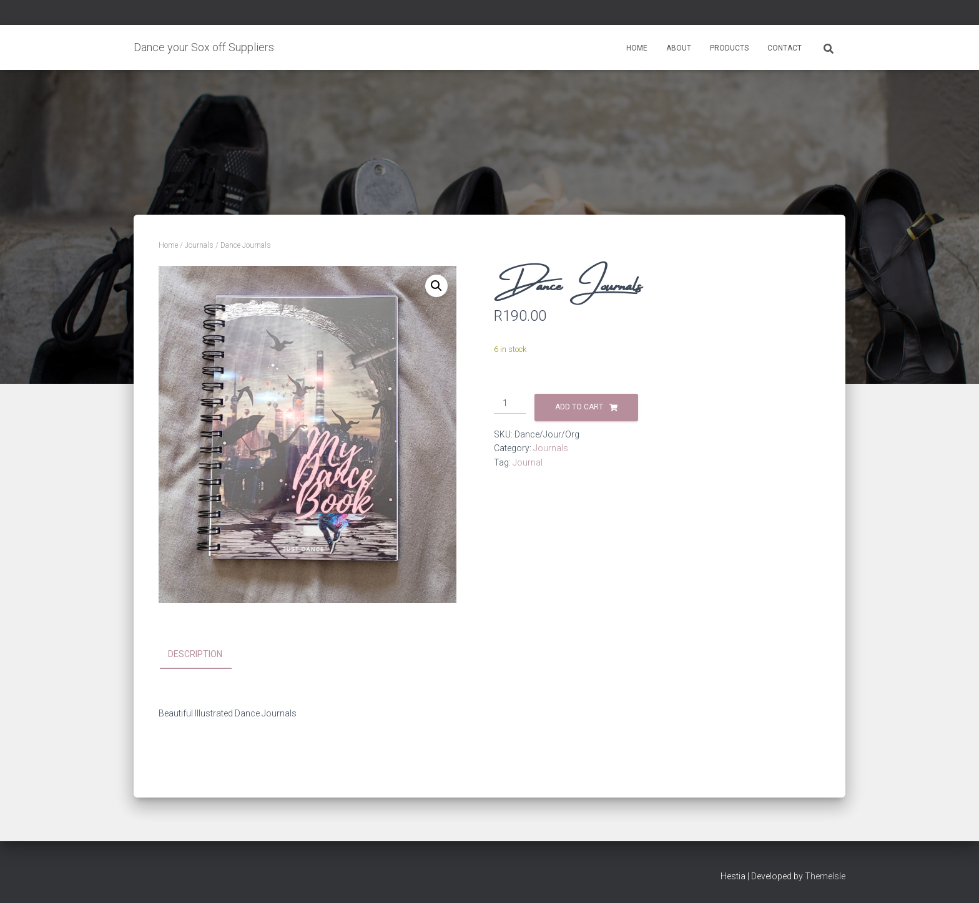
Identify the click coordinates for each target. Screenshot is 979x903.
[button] (436, 286)
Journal (528, 462)
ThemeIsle (825, 876)
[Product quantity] (510, 404)
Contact (784, 48)
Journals (199, 245)
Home (636, 48)
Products (729, 48)
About (678, 48)
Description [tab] (195, 654)
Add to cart (579, 407)
